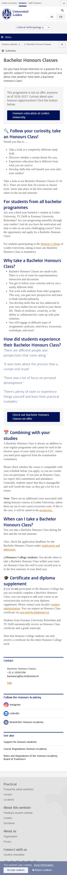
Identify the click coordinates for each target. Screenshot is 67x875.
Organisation (11, 836)
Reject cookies (43, 870)
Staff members (34, 3)
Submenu (10, 51)
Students (22, 3)
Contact (8, 794)
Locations (9, 799)
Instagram (12, 705)
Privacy (7, 841)
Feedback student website (18, 813)
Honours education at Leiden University (31, 115)
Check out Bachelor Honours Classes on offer (31, 417)
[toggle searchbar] (62, 10)
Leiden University (9, 3)
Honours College (50, 243)
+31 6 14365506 (16, 672)
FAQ (9, 683)
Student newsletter (14, 854)
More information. (44, 865)
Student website (9, 44)
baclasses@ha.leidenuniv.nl (23, 676)
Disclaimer (9, 823)
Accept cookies (15, 870)
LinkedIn (11, 714)
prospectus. (46, 510)
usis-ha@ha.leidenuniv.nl (34, 612)
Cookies (8, 818)
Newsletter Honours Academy (23, 723)
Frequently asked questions (19, 789)
